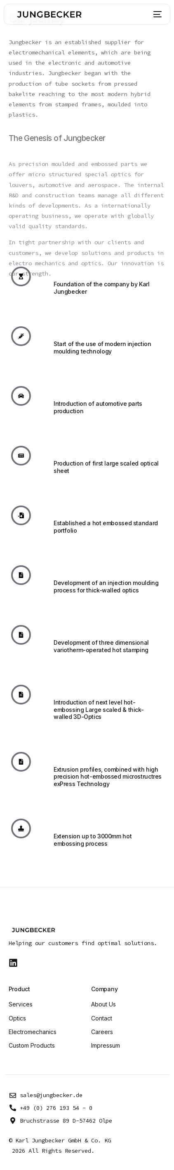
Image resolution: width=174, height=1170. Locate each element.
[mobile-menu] (156, 14)
